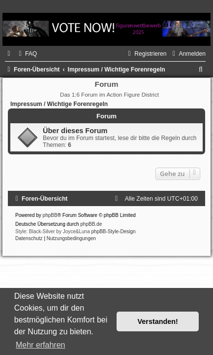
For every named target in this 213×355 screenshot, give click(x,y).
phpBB (50, 215)
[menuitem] (26, 53)
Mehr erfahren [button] (40, 345)
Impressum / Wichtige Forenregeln (59, 104)
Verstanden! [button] (158, 321)
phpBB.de (91, 224)
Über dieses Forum (75, 131)
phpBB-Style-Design (113, 231)
